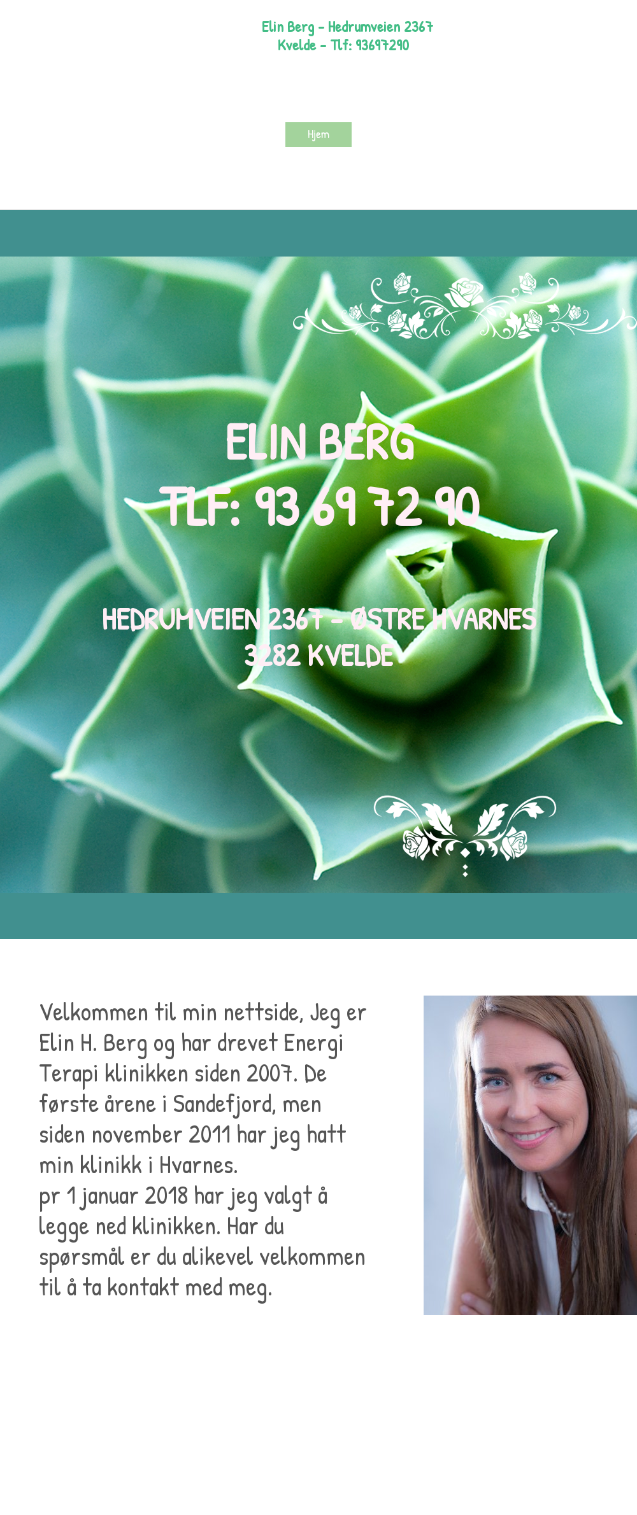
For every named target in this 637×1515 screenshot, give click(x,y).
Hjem (318, 133)
